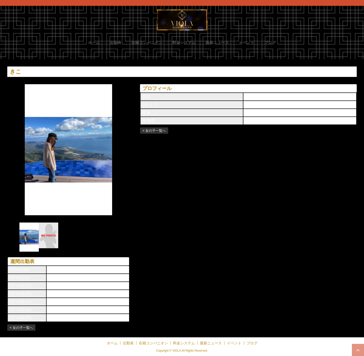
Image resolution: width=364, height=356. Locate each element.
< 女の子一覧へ (21, 328)
